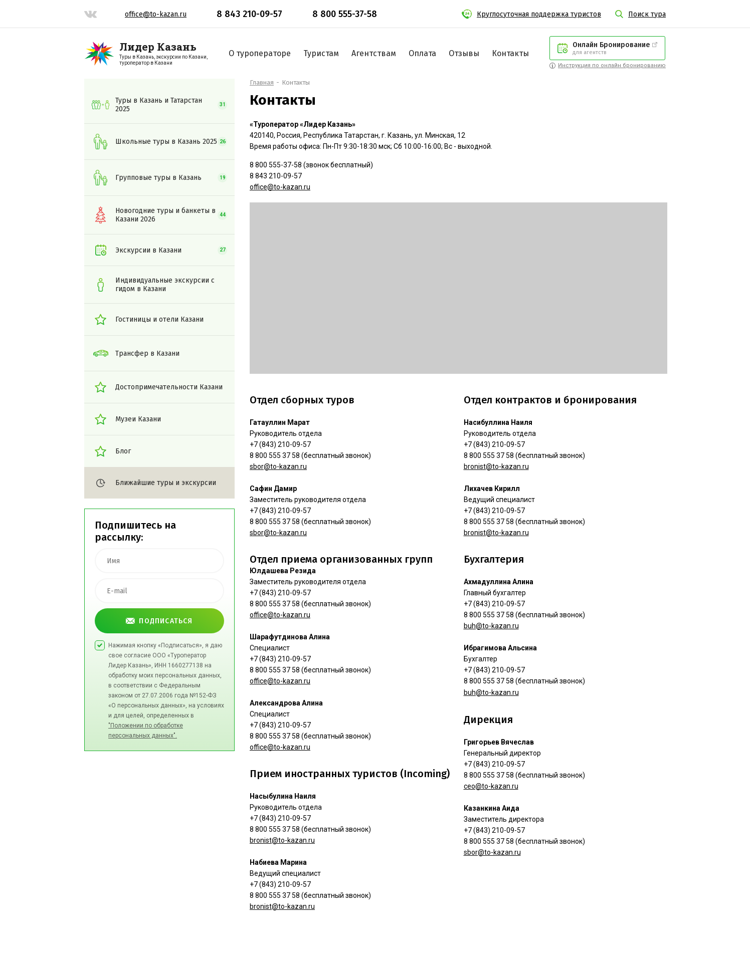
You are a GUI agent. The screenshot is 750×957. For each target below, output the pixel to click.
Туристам (321, 53)
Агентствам (373, 53)
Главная (262, 82)
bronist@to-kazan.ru (282, 840)
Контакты (510, 53)
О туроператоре (260, 53)
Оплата (422, 53)
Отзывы (464, 53)
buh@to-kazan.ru (491, 626)
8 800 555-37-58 (344, 14)
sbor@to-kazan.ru (278, 466)
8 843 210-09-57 (249, 14)
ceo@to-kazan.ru (491, 786)
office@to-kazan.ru (155, 14)
